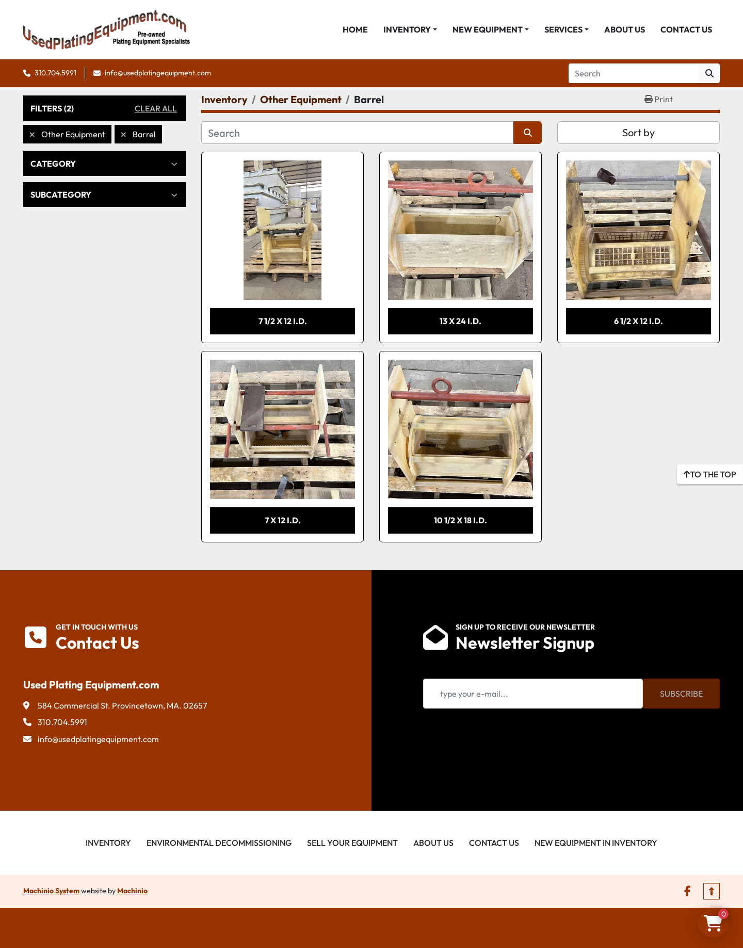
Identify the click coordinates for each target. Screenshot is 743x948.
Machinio (132, 890)
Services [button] (563, 29)
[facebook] (687, 891)
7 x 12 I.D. (283, 520)
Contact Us (686, 29)
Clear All (156, 108)
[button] (410, 29)
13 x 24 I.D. (460, 321)
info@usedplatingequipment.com (158, 72)
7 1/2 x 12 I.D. (283, 321)
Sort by (638, 132)
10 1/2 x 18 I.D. (460, 520)
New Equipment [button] (488, 29)
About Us (624, 29)
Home (355, 29)
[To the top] (710, 474)
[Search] (634, 73)
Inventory (407, 29)
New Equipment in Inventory (596, 843)
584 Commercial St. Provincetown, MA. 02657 (122, 705)
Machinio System (51, 890)
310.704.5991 (55, 72)
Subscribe (681, 693)
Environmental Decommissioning (219, 843)
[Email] (533, 694)
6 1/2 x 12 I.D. (638, 321)
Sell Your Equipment (352, 843)
